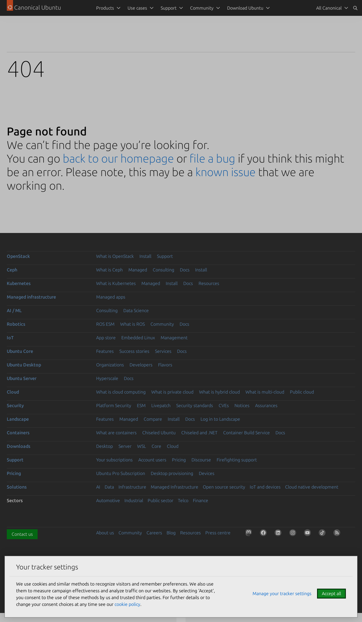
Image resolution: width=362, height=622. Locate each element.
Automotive (108, 500)
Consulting (163, 269)
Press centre (217, 532)
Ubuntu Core (20, 351)
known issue (225, 172)
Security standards (194, 405)
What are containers (116, 432)
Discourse (201, 459)
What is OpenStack (115, 256)
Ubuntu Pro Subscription (120, 473)
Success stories (134, 351)
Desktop (104, 446)
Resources (209, 283)
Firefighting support (237, 459)
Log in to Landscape (220, 419)
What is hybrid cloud (219, 391)
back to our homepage (118, 158)
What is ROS (132, 324)
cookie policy (127, 604)
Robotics (16, 324)
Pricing (179, 459)
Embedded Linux (138, 337)
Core (156, 446)
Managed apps (110, 296)
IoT (10, 337)
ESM (141, 405)
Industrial (133, 500)
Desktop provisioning (172, 473)
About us (105, 532)
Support (165, 256)
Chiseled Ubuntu (159, 432)
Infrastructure (132, 486)
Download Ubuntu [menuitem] (245, 7)
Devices (206, 473)
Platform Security (113, 405)
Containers (18, 432)
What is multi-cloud (264, 391)
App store (106, 337)
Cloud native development (311, 486)
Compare (153, 419)
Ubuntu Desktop (24, 364)
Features (105, 351)
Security (15, 405)
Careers (154, 532)
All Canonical (329, 7)
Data (109, 486)
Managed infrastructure (31, 296)
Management (174, 337)
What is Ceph (109, 269)
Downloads (18, 446)
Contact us (22, 534)
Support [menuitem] (168, 7)
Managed (137, 269)
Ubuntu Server (21, 378)
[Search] (355, 8)
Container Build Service (246, 432)
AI (98, 486)
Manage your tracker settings (282, 593)
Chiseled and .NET (199, 432)
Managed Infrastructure (174, 486)
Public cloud (302, 391)
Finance (200, 500)
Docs (184, 269)
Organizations (110, 364)
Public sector (160, 500)
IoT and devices (265, 486)
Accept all (331, 593)
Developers (141, 364)
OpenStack (18, 256)
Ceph (12, 269)
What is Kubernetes (116, 283)
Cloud (13, 391)
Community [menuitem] (202, 7)
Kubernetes (19, 283)
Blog (171, 532)
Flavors (165, 364)
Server (125, 446)
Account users (152, 459)
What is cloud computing (121, 391)
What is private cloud (172, 391)
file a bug (212, 158)
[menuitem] (331, 8)
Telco (183, 500)
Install (145, 256)
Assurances (266, 405)
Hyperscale (107, 378)
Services (163, 351)
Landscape (18, 419)
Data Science (136, 310)
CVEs (224, 405)
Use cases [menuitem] (137, 7)
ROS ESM (105, 324)
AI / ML (14, 310)
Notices (241, 405)
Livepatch (161, 405)
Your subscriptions (114, 459)
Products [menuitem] (105, 7)
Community (162, 324)
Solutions (17, 486)
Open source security (224, 486)
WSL (141, 446)
